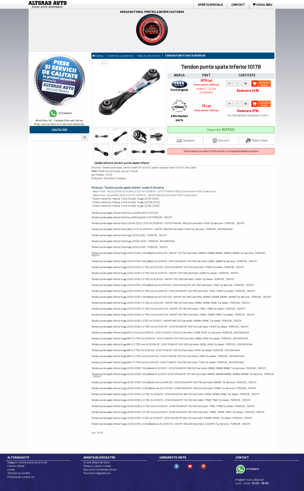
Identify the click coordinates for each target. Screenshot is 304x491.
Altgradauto (18, 457)
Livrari (11, 469)
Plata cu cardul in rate (97, 466)
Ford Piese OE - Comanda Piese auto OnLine (59, 120)
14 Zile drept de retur (96, 462)
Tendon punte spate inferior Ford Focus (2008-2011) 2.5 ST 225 (124, 213)
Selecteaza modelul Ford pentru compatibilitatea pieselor (221, 151)
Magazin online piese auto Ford (27, 462)
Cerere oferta (15, 466)
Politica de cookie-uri (20, 477)
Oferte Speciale (210, 4)
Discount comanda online (100, 469)
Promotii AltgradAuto (96, 473)
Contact (238, 4)
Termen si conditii (18, 473)
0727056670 (252, 469)
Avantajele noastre (99, 457)
